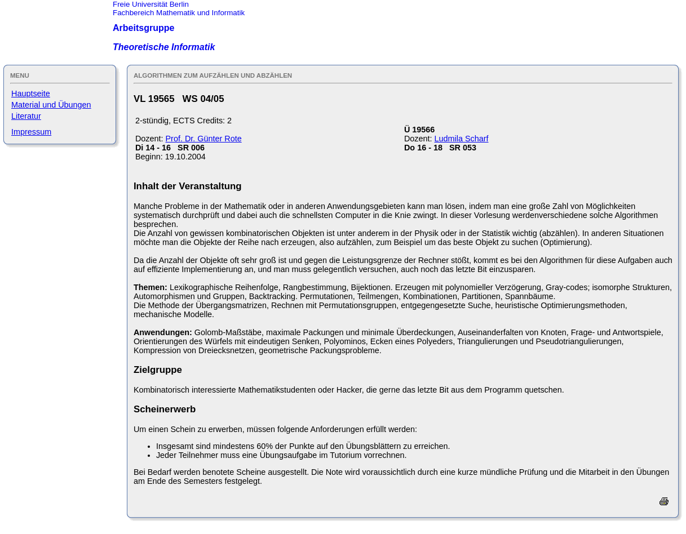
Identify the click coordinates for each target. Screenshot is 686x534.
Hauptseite (30, 93)
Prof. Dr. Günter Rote (204, 138)
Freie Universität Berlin (151, 4)
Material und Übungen (51, 104)
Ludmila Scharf (462, 138)
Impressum (31, 131)
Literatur (26, 116)
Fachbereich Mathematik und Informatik (179, 12)
